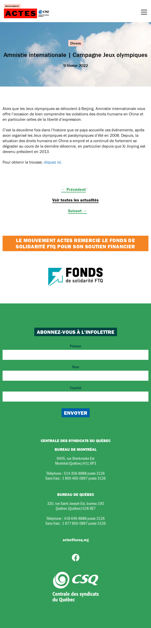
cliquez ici (52, 162)
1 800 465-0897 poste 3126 (84, 478)
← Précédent (73, 189)
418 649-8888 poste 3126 (84, 518)
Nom (75, 372)
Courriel (75, 393)
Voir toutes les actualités (75, 199)
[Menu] (144, 13)
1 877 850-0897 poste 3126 (84, 523)
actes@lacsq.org (76, 539)
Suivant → (77, 210)
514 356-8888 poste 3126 (84, 473)
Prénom (75, 351)
